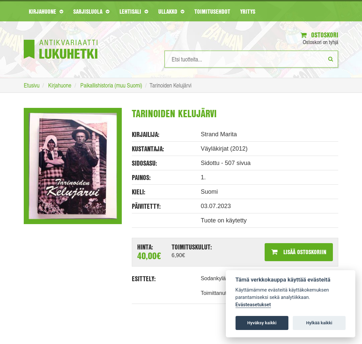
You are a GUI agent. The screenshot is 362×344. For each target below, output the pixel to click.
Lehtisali (133, 11)
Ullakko (171, 11)
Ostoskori (319, 34)
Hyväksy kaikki (261, 322)
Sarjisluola (91, 11)
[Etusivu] (60, 39)
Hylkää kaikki (319, 322)
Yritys (247, 11)
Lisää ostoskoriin (298, 251)
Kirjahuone (46, 11)
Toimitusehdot (212, 11)
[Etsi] (330, 58)
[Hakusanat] (251, 59)
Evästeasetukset (253, 305)
